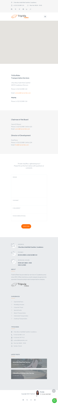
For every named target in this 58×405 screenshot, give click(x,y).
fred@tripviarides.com (22, 145)
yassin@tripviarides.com (22, 129)
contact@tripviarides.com (23, 93)
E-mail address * (16, 208)
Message (15, 177)
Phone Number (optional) (19, 215)
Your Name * (16, 200)
